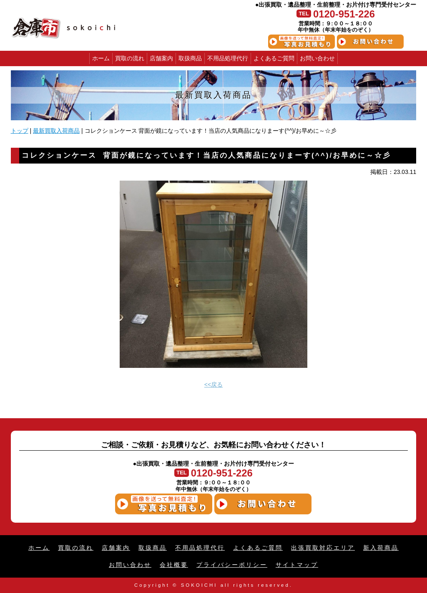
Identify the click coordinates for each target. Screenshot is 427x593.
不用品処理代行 (227, 58)
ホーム (101, 58)
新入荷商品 (381, 547)
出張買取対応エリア (323, 547)
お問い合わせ (317, 58)
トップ (19, 130)
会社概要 (174, 564)
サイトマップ (297, 564)
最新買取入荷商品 (56, 130)
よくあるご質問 (274, 58)
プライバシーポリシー (231, 564)
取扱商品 (190, 58)
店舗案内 (161, 58)
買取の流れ (129, 58)
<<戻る (213, 384)
